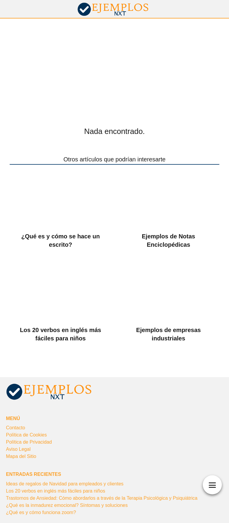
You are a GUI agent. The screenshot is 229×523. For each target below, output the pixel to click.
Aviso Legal (18, 449)
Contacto (15, 427)
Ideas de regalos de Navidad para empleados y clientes (64, 483)
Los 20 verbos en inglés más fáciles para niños (55, 490)
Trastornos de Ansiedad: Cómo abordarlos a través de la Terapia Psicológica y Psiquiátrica (101, 498)
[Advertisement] (114, 63)
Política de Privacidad (29, 442)
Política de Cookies (26, 434)
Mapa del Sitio (21, 456)
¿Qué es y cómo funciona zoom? (41, 512)
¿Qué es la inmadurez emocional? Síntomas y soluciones (67, 505)
